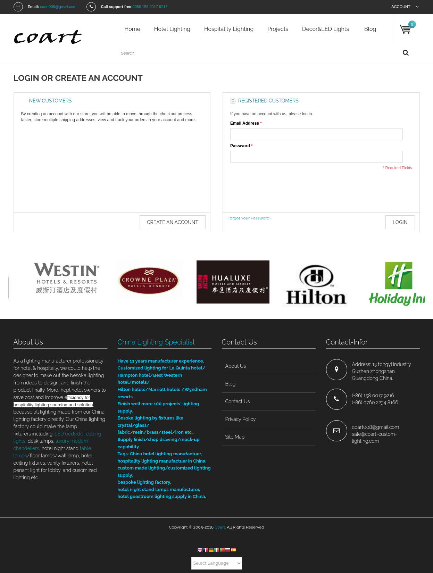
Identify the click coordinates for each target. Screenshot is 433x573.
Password (240, 146)
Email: (33, 7)
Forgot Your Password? (249, 218)
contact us (237, 401)
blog (370, 29)
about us (235, 366)
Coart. (220, 527)
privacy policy (240, 419)
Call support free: (116, 7)
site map (235, 437)
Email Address (244, 123)
